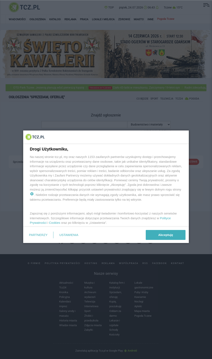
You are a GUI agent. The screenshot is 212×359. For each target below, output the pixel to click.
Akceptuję (165, 235)
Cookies (54, 222)
